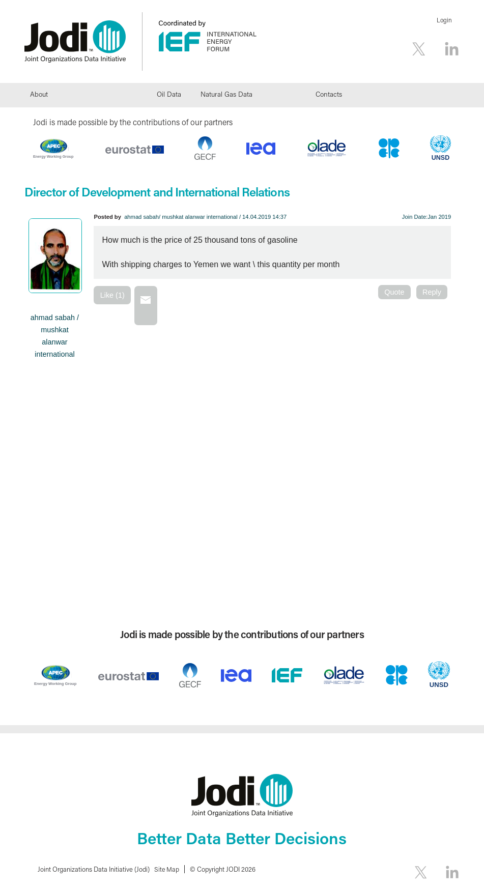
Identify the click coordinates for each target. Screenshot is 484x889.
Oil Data (169, 94)
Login (444, 20)
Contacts (329, 94)
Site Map (167, 869)
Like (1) (112, 295)
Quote (394, 292)
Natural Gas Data (226, 94)
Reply (431, 292)
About (39, 94)
